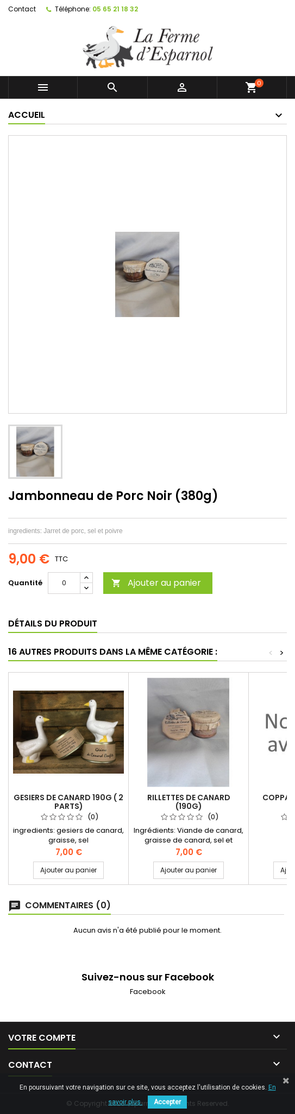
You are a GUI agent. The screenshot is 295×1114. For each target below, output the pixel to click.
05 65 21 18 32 (115, 9)
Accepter (167, 1102)
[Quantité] (64, 583)
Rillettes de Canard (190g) (188, 802)
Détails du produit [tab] (52, 623)
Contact (22, 9)
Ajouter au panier (156, 583)
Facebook (148, 991)
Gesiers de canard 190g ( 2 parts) (68, 802)
